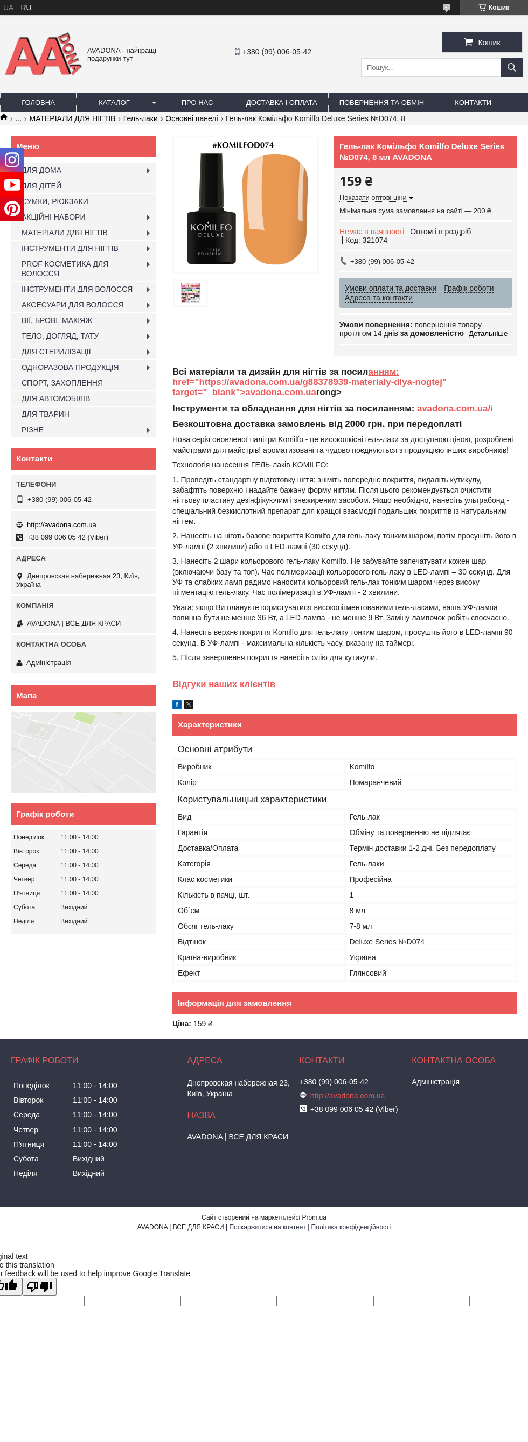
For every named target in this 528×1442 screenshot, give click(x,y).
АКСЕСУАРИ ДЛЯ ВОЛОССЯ (73, 304)
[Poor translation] (39, 1287)
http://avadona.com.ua (61, 525)
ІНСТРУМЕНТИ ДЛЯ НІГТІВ (70, 248)
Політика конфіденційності (351, 1227)
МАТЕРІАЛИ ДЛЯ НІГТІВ (73, 118)
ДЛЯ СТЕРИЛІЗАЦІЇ (56, 351)
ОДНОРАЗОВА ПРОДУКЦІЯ (70, 367)
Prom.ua (314, 1217)
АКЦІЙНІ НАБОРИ (53, 217)
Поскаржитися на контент (267, 1227)
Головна (38, 103)
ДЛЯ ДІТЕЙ (41, 185)
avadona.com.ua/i (455, 408)
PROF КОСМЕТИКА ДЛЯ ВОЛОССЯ (65, 269)
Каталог (114, 103)
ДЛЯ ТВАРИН (46, 414)
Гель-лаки (140, 118)
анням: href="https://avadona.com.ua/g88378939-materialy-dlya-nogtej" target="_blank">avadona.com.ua (309, 382)
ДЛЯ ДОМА (41, 170)
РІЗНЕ (33, 429)
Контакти (473, 103)
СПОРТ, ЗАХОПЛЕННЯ (62, 383)
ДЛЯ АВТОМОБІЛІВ (56, 398)
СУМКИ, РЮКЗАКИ (55, 201)
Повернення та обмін (382, 103)
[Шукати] (512, 67)
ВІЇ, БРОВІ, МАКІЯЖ (57, 320)
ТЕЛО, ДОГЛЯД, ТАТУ (60, 336)
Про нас (197, 103)
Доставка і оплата (281, 103)
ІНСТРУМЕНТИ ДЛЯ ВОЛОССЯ (77, 289)
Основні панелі (191, 118)
